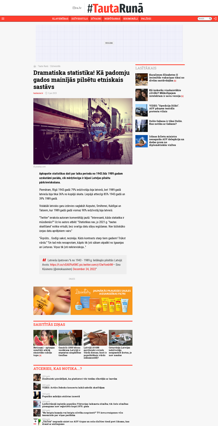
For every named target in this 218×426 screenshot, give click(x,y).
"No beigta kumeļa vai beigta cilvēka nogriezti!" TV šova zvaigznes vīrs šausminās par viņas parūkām (82, 414)
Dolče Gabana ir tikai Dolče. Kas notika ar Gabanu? (165, 122)
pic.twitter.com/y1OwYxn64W (96, 264)
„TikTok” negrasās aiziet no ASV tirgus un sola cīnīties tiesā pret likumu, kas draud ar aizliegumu (85, 422)
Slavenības (60, 18)
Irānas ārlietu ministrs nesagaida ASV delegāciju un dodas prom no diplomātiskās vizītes (166, 141)
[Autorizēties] (215, 19)
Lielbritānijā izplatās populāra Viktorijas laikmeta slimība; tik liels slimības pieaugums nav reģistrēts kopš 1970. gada (85, 405)
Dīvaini (96, 18)
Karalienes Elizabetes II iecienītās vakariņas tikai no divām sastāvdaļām (166, 77)
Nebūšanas (112, 18)
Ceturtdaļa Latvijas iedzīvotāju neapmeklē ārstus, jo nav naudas (120, 351)
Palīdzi (146, 18)
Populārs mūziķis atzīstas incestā (61, 396)
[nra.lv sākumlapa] (77, 8)
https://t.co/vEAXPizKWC (64, 264)
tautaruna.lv (38, 93)
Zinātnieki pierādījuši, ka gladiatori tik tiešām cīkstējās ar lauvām (79, 378)
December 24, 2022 (84, 269)
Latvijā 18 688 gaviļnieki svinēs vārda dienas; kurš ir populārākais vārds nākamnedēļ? (95, 352)
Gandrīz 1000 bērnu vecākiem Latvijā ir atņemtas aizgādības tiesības (70, 351)
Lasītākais (145, 68)
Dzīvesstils (79, 18)
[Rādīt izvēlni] (3, 19)
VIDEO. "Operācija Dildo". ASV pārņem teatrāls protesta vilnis (164, 108)
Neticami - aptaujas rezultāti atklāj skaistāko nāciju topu (44, 351)
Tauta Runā (43, 66)
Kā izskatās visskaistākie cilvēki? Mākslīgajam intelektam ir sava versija (165, 93)
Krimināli (130, 18)
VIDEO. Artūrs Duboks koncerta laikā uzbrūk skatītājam (73, 387)
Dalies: (72, 279)
